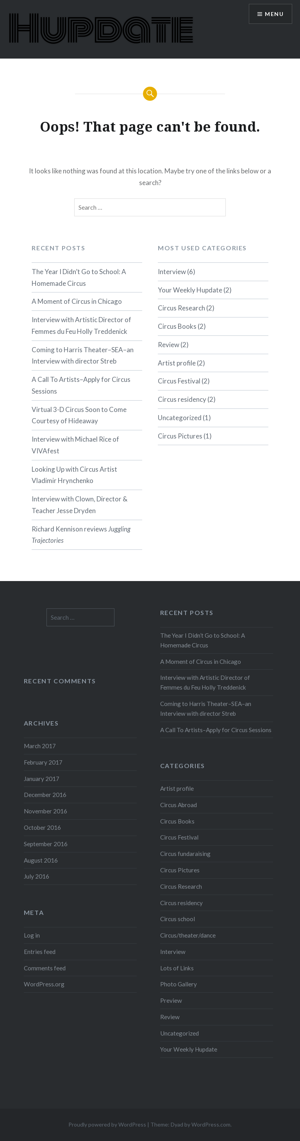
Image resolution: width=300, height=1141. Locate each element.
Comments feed (45, 968)
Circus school (177, 918)
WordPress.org (44, 984)
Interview (172, 271)
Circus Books (177, 326)
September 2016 (46, 843)
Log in (32, 935)
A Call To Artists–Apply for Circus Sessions (81, 385)
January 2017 (41, 778)
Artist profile (177, 363)
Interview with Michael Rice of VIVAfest (75, 445)
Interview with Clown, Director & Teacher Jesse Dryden (79, 505)
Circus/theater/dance (188, 935)
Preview (171, 1000)
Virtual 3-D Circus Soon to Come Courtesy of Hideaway (79, 415)
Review (168, 345)
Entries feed (39, 951)
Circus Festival (179, 381)
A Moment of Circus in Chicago (77, 301)
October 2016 (42, 827)
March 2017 (40, 745)
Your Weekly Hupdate (190, 290)
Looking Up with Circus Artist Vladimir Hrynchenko (74, 475)
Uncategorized (180, 418)
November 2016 (45, 811)
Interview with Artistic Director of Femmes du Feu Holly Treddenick (81, 325)
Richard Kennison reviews (81, 535)
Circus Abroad (178, 804)
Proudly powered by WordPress (107, 1124)
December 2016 (45, 794)
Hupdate (100, 29)
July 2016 (36, 876)
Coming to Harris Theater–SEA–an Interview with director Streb (83, 355)
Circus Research (181, 308)
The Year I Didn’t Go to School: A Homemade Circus (79, 277)
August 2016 (41, 860)
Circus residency (182, 399)
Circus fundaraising (185, 853)
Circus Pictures (180, 436)
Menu (274, 14)
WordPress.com (210, 1124)
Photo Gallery (178, 984)
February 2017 (43, 762)
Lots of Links (177, 968)
